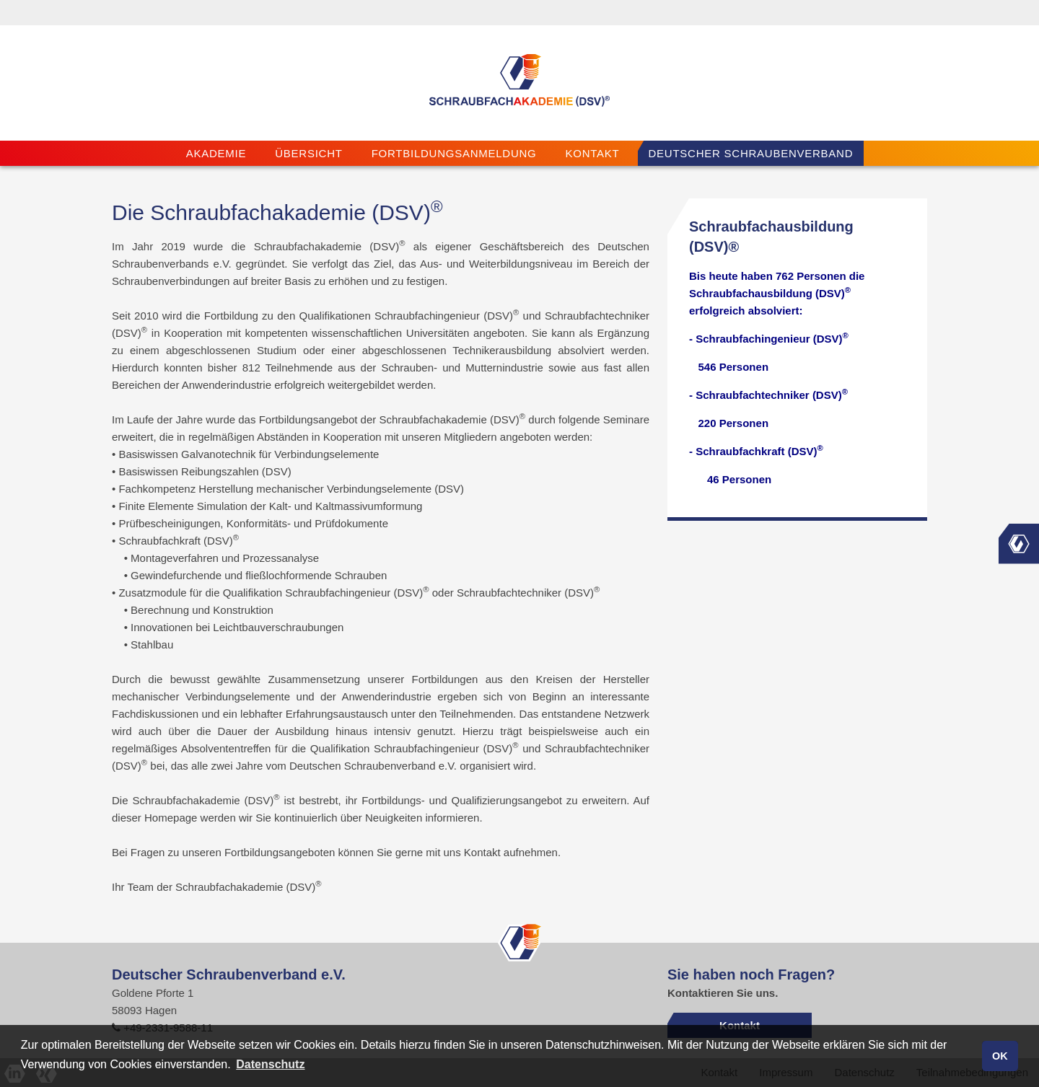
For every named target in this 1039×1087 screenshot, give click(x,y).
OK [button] (1000, 1056)
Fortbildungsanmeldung (454, 153)
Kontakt (593, 153)
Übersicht (308, 153)
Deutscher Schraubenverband (751, 153)
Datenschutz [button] (270, 1064)
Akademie (216, 153)
